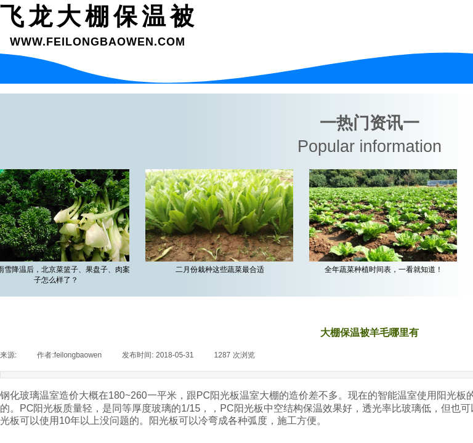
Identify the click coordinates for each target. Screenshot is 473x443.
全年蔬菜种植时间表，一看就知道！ (385, 269)
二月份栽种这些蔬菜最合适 (221, 269)
